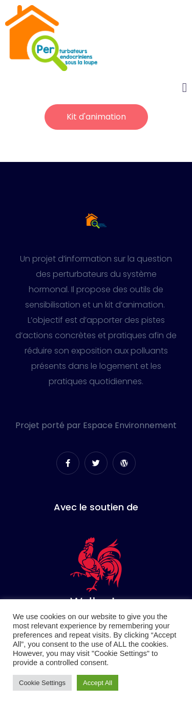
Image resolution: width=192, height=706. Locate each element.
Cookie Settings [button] (42, 683)
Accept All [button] (97, 683)
